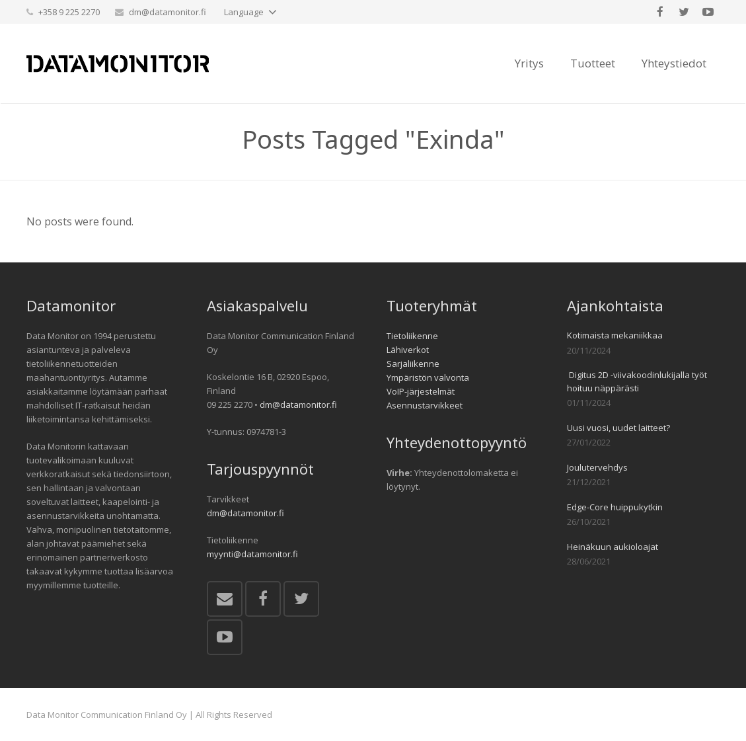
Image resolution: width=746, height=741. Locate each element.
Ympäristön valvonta (428, 377)
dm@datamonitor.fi (167, 12)
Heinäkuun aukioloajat (612, 547)
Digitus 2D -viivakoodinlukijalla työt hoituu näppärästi (637, 381)
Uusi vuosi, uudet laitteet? (618, 428)
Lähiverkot (408, 350)
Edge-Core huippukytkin (615, 507)
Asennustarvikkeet (425, 405)
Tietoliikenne (412, 336)
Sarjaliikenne (413, 364)
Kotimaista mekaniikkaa (615, 335)
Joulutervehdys (597, 467)
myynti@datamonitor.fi (252, 554)
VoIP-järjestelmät (421, 391)
